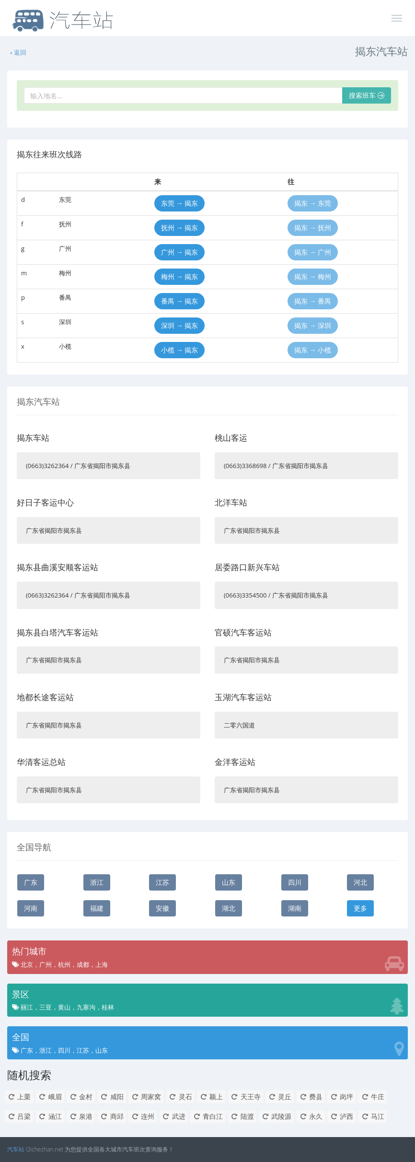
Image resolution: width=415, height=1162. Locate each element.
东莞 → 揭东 (179, 203)
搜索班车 (366, 95)
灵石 (180, 1096)
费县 (311, 1096)
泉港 (80, 1116)
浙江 (97, 882)
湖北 (228, 908)
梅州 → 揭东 (179, 276)
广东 (30, 882)
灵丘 (279, 1096)
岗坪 (341, 1096)
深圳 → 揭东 (179, 325)
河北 (360, 882)
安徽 (162, 908)
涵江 (50, 1116)
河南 (30, 908)
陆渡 (242, 1116)
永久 (311, 1116)
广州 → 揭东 (179, 252)
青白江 (208, 1116)
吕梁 (19, 1116)
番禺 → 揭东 (179, 300)
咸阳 (112, 1096)
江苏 (162, 882)
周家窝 (146, 1096)
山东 (228, 882)
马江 (372, 1116)
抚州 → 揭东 (179, 227)
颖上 (211, 1096)
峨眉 (50, 1096)
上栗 (19, 1096)
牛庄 (372, 1096)
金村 (80, 1096)
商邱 (112, 1116)
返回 (17, 52)
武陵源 (276, 1116)
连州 (142, 1116)
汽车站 (15, 1149)
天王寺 (246, 1096)
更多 (360, 908)
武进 (173, 1116)
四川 (294, 882)
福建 (97, 908)
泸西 (341, 1116)
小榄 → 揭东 (179, 349)
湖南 (294, 908)
